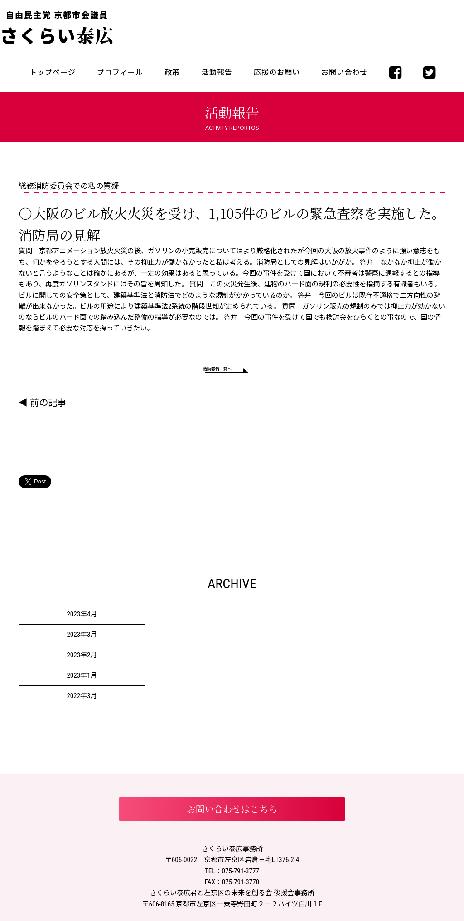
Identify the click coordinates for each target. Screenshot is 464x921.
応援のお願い (277, 72)
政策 (172, 72)
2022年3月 (82, 700)
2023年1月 (82, 680)
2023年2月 (82, 659)
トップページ (52, 72)
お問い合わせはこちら (232, 813)
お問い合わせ (344, 72)
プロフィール (120, 72)
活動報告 (217, 72)
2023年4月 (82, 619)
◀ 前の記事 (42, 407)
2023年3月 (82, 639)
